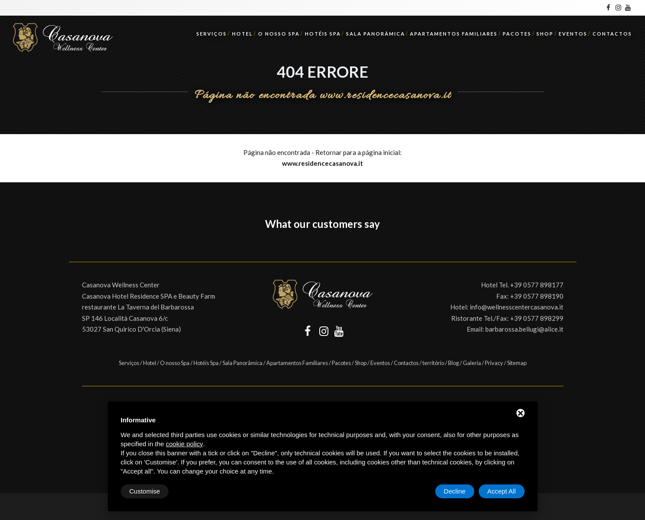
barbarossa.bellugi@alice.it (524, 329)
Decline (454, 491)
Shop (545, 33)
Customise (144, 491)
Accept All (501, 491)
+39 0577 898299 (536, 318)
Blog (453, 362)
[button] (69, 244)
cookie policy (184, 444)
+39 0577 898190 (536, 296)
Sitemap (517, 362)
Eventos (573, 33)
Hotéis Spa (323, 33)
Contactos (612, 33)
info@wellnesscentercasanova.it (516, 307)
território (433, 362)
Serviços (211, 33)
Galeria (472, 362)
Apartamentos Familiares (454, 33)
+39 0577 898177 (536, 285)
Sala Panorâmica (375, 33)
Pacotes (517, 33)
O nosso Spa (279, 33)
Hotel (242, 33)
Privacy (494, 362)
